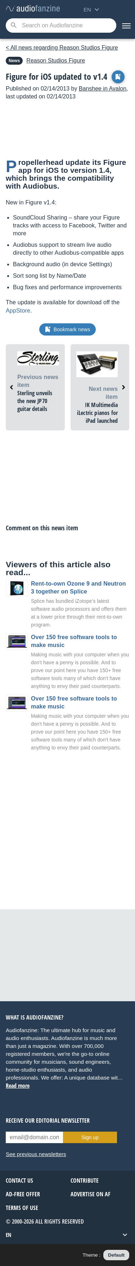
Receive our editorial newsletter (48, 1120)
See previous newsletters (36, 1154)
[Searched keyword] (61, 25)
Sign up (89, 1137)
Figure (55, 60)
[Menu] (125, 25)
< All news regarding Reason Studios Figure (62, 48)
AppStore (18, 311)
